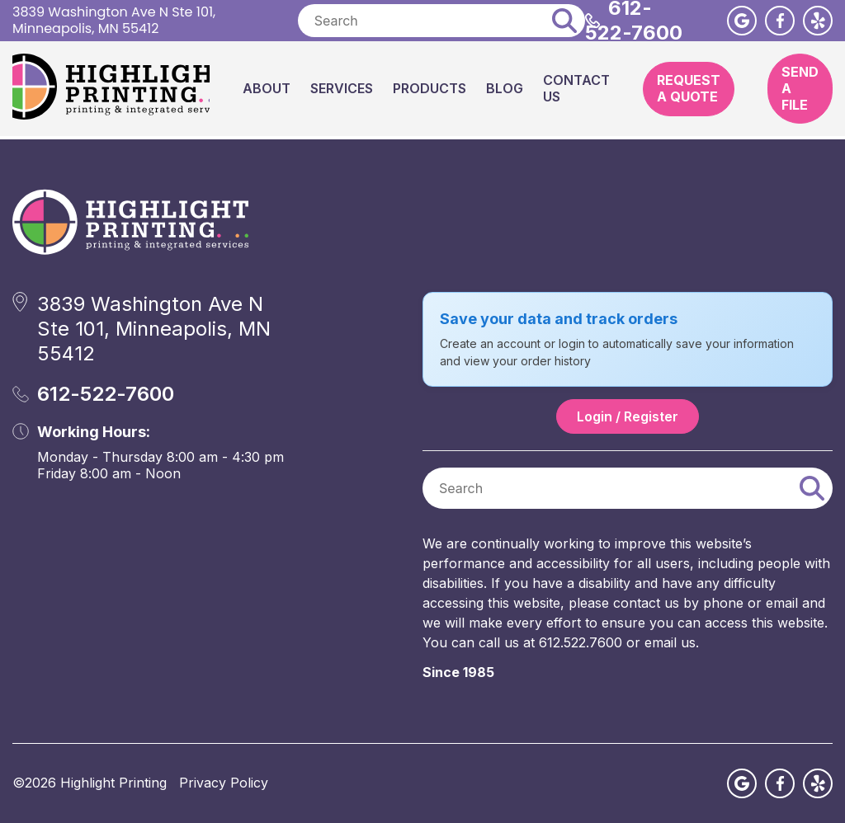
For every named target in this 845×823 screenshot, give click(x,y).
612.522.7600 (580, 642)
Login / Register (627, 416)
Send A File (800, 88)
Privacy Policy (223, 782)
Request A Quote (688, 88)
